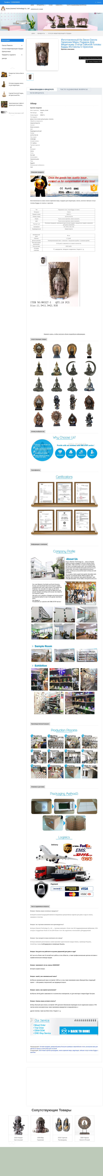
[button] (12, 68)
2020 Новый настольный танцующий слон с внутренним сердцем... (18, 1139)
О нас (51, 5)
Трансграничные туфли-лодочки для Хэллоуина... (16, 104)
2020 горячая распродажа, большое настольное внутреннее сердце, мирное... (62, 1139)
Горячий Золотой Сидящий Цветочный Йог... (16, 94)
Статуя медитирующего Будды (59, 33)
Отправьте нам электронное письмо (91, 58)
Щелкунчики (6, 51)
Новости (60, 5)
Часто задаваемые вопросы (76, 5)
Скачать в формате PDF (95, 61)
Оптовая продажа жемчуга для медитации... (16, 84)
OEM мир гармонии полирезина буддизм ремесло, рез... (40, 1139)
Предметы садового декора (9, 56)
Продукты (41, 5)
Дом (32, 5)
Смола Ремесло (7, 45)
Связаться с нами (37, 9)
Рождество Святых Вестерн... (16, 74)
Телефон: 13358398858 (12, 2)
